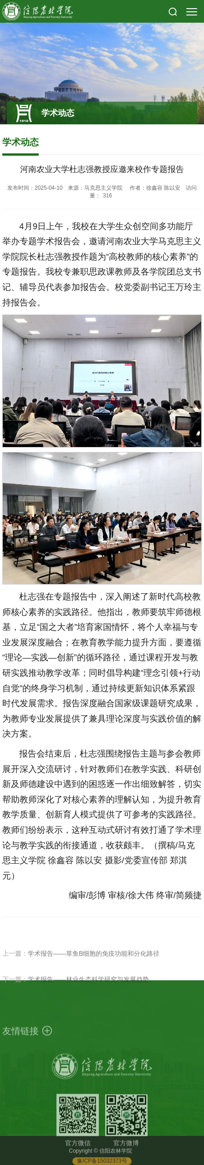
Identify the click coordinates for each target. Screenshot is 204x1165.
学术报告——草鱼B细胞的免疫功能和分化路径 (93, 961)
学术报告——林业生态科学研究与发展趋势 (88, 987)
